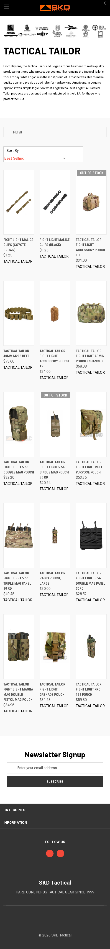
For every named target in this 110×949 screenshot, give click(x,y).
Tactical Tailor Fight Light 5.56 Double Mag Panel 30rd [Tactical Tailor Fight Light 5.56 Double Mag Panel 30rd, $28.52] (90, 581)
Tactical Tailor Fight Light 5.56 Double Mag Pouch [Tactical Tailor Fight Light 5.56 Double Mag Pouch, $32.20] (18, 467)
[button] (55, 31)
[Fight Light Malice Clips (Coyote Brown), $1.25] (18, 202)
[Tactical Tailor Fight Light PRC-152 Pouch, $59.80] (91, 646)
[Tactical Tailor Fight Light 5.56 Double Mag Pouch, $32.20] (18, 424)
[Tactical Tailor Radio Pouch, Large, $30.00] (55, 535)
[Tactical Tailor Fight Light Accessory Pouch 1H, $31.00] (91, 202)
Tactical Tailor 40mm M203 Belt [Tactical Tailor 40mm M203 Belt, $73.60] (16, 353)
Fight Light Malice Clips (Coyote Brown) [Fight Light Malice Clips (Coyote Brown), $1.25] (18, 245)
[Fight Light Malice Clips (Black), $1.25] (55, 202)
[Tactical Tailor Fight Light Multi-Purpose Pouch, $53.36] (91, 424)
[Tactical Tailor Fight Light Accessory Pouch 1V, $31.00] (55, 313)
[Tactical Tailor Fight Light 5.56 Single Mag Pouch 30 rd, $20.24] (55, 424)
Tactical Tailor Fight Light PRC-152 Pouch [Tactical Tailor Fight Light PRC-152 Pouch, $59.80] (89, 689)
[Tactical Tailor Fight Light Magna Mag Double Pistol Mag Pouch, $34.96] (18, 646)
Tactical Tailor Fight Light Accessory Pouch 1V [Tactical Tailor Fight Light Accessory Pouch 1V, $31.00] (54, 358)
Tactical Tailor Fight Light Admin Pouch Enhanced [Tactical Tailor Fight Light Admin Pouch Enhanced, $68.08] (90, 356)
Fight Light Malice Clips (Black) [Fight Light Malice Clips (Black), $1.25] (55, 242)
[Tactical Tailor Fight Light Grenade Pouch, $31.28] (55, 646)
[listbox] (36, 158)
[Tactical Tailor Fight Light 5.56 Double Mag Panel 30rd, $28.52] (91, 535)
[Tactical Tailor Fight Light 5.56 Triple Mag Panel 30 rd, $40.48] (18, 535)
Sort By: (13, 150)
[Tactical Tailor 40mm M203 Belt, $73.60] (18, 313)
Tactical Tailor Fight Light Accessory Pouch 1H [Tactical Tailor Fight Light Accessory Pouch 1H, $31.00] (90, 247)
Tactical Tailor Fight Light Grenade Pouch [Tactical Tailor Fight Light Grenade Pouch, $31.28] (52, 689)
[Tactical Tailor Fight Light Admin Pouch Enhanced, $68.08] (91, 313)
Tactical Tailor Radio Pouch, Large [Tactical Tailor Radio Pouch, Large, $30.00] (52, 578)
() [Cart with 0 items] (103, 2)
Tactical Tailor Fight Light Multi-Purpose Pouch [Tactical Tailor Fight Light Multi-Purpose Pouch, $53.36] (90, 467)
